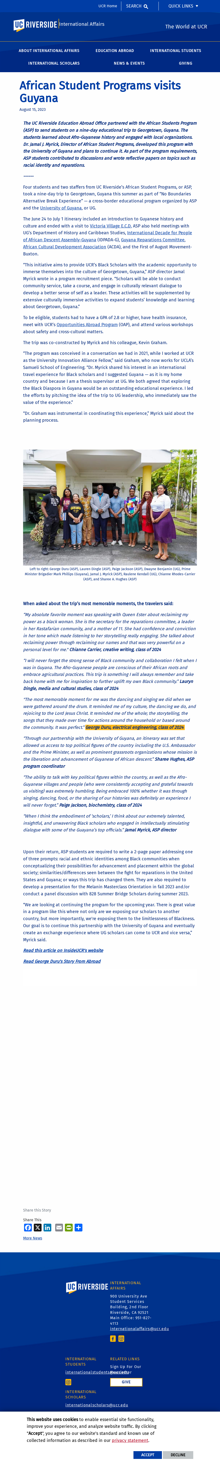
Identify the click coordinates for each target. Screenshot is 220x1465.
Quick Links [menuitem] (180, 6)
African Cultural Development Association (64, 249)
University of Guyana (61, 210)
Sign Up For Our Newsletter (125, 1372)
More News (32, 1240)
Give (126, 1384)
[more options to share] (78, 1230)
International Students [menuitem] (175, 53)
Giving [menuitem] (185, 66)
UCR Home (107, 6)
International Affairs (82, 26)
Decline (178, 1455)
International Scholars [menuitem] (54, 66)
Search (133, 6)
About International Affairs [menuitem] (49, 53)
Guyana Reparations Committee (153, 242)
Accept (147, 1455)
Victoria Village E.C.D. (111, 228)
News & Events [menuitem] (129, 66)
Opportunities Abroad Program (87, 327)
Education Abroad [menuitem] (115, 53)
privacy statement (130, 1440)
